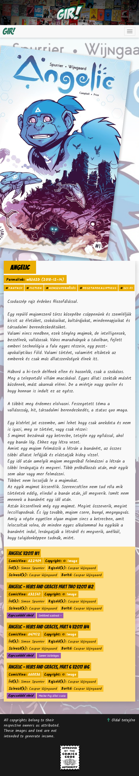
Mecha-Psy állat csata (52, 696)
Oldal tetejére (120, 720)
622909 (34, 561)
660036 (34, 674)
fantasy (15, 288)
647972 (34, 634)
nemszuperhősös (62, 288)
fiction (35, 288)
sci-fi (128, 288)
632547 (34, 594)
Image (72, 561)
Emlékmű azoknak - (50, 616)
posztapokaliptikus (99, 288)
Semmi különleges (49, 656)
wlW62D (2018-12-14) (45, 280)
